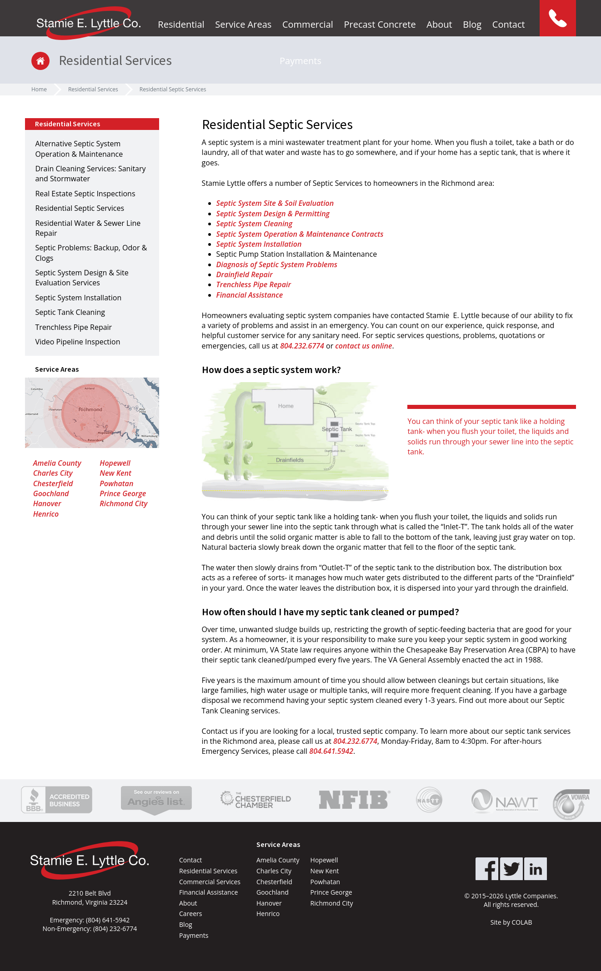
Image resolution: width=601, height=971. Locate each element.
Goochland (51, 493)
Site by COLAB (511, 922)
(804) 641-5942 (108, 920)
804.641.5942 (331, 751)
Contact (508, 24)
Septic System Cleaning (254, 224)
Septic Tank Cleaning (70, 312)
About (439, 24)
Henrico (46, 514)
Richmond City (123, 503)
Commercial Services (209, 881)
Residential (181, 24)
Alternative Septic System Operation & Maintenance (79, 149)
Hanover (47, 503)
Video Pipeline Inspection (77, 342)
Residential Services (93, 89)
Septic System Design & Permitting (273, 214)
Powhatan (116, 483)
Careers (190, 913)
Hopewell (115, 463)
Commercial (307, 24)
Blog (472, 24)
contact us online (363, 346)
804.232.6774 (302, 346)
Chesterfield (53, 483)
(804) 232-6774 (115, 928)
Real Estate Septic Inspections (85, 194)
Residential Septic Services (173, 89)
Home (39, 89)
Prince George (123, 493)
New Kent (115, 473)
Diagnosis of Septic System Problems (276, 264)
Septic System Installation (259, 244)
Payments (300, 61)
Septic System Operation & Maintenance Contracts (300, 234)
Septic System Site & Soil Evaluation (275, 203)
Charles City (53, 473)
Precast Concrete (380, 24)
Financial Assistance (249, 295)
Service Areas (243, 24)
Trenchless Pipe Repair (253, 284)
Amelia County (57, 463)
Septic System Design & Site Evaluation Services (81, 278)
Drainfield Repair (244, 274)
